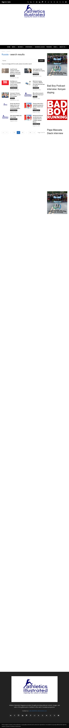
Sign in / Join (6, 2)
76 (30, 132)
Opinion (35, 96)
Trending (49, 47)
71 (14, 132)
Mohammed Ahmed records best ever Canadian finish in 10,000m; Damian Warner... (38, 119)
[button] (28, 2)
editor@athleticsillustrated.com (38, 711)
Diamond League (40, 47)
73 (22, 132)
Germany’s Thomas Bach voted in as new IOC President (15, 95)
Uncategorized (14, 87)
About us (62, 47)
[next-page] (34, 132)
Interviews (29, 47)
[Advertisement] (34, 31)
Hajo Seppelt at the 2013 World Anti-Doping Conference (39, 71)
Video (55, 47)
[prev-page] (3, 132)
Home (8, 47)
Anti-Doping (35, 74)
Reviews (21, 47)
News (14, 47)
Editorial (12, 75)
